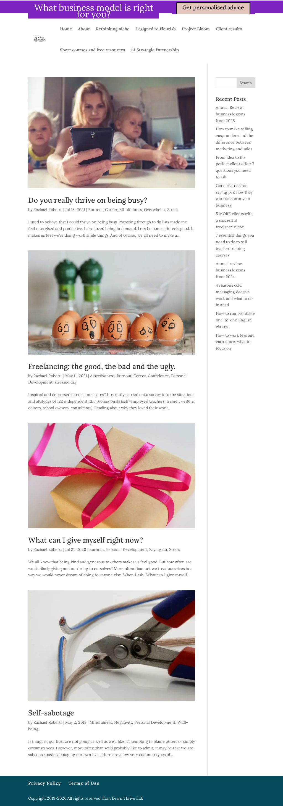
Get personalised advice (213, 7)
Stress (172, 209)
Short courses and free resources (92, 49)
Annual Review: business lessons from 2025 (230, 114)
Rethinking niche (112, 28)
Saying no (158, 549)
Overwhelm (154, 209)
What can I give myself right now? (85, 540)
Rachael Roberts (47, 209)
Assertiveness (102, 375)
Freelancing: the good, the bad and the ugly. (101, 366)
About (84, 28)
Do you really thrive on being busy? (87, 200)
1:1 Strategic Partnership (155, 49)
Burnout (95, 209)
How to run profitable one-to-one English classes (235, 320)
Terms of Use (84, 783)
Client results (229, 28)
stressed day (66, 382)
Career (111, 209)
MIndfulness (130, 209)
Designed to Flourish (155, 28)
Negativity (123, 722)
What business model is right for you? (93, 11)
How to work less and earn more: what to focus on (235, 342)
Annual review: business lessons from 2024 (230, 270)
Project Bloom (196, 28)
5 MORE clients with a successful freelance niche (234, 220)
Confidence (158, 375)
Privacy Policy (44, 783)
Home (66, 28)
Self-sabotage (51, 712)
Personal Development (126, 549)
